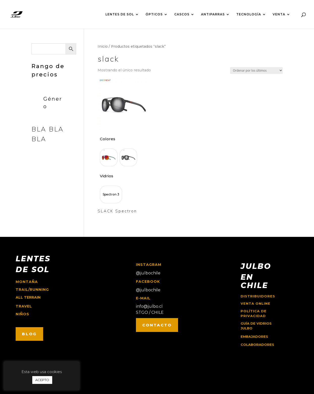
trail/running (32, 289)
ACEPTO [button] (42, 380)
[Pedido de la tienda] (256, 70)
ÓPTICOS (154, 14)
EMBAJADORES (254, 336)
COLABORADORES (257, 345)
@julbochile (148, 273)
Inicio (103, 46)
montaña (27, 281)
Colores (107, 138)
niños (22, 314)
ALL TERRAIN (28, 297)
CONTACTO (157, 325)
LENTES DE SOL (119, 14)
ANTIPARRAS (213, 14)
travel (24, 306)
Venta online (255, 303)
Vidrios (106, 176)
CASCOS (181, 14)
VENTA (279, 14)
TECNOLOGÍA (248, 14)
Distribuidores (258, 296)
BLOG (29, 333)
